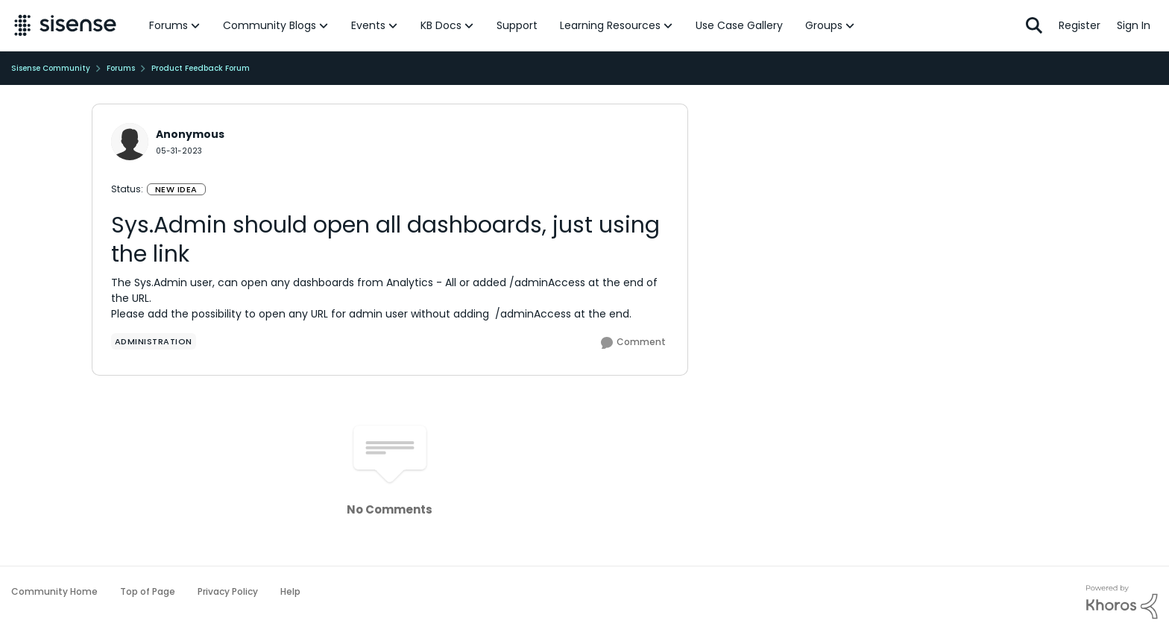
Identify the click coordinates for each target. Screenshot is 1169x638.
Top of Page (147, 591)
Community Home (54, 591)
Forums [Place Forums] (121, 68)
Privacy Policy (228, 591)
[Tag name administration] (153, 341)
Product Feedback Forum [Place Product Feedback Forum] (200, 68)
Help (290, 591)
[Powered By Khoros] (1122, 602)
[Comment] (633, 343)
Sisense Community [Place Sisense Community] (50, 68)
